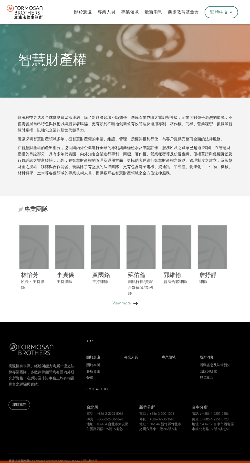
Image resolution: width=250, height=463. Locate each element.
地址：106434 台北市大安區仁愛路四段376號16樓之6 (107, 433)
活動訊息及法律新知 (215, 370)
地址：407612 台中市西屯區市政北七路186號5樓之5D (213, 433)
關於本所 (93, 370)
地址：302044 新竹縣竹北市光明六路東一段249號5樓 (160, 433)
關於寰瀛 (93, 362)
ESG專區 (206, 382)
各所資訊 (93, 376)
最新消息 (206, 362)
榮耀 (89, 382)
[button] (221, 12)
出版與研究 (208, 376)
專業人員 (131, 362)
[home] (31, 12)
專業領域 (169, 362)
